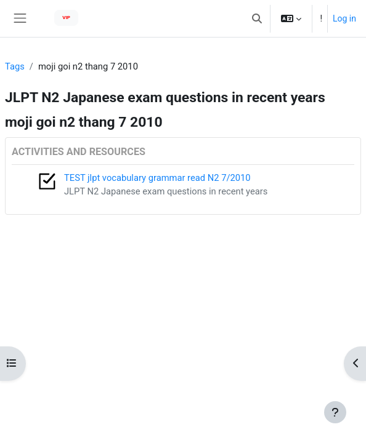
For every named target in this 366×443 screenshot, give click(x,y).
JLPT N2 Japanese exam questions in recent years (165, 191)
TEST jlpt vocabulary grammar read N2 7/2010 (157, 177)
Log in (344, 18)
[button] (256, 18)
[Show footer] (335, 412)
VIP (66, 17)
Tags (15, 66)
